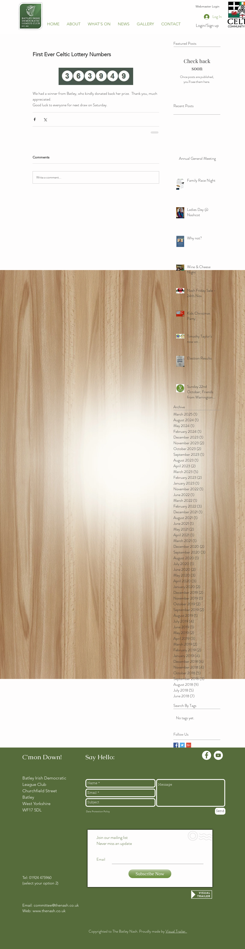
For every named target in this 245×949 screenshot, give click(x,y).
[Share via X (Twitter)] (45, 119)
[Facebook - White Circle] (206, 755)
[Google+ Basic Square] (188, 745)
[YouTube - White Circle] (218, 755)
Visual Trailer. (176, 931)
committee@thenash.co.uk (56, 905)
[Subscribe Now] (149, 873)
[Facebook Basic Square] (175, 745)
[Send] (220, 811)
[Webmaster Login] (207, 6)
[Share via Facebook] (35, 119)
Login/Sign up (207, 26)
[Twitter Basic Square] (182, 745)
